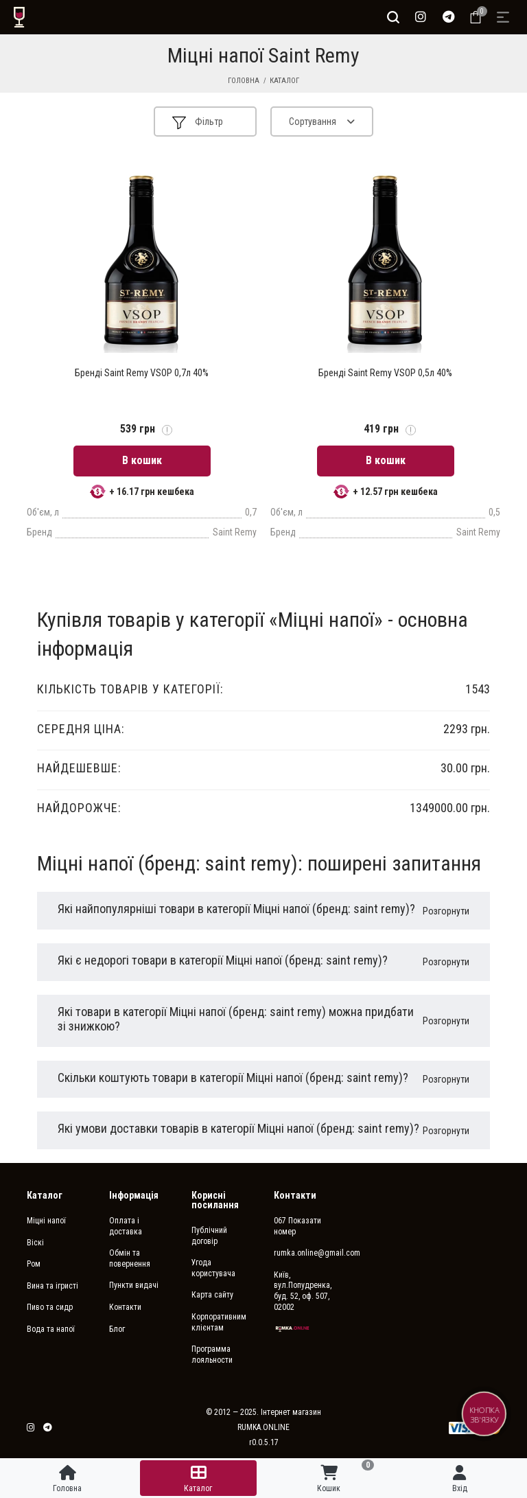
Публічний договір (209, 1235)
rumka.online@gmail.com (305, 1253)
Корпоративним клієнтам (218, 1322)
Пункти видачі (134, 1285)
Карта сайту (212, 1295)
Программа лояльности (212, 1354)
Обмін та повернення (129, 1258)
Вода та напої (51, 1329)
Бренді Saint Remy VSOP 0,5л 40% (385, 372)
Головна (243, 80)
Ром (33, 1264)
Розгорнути (446, 911)
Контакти (125, 1307)
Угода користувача (213, 1268)
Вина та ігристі (52, 1286)
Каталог (284, 80)
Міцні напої (46, 1220)
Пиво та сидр (50, 1307)
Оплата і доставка (125, 1226)
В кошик (142, 460)
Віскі (35, 1242)
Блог (117, 1329)
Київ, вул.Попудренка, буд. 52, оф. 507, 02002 (302, 1291)
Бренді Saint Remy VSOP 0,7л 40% (142, 372)
